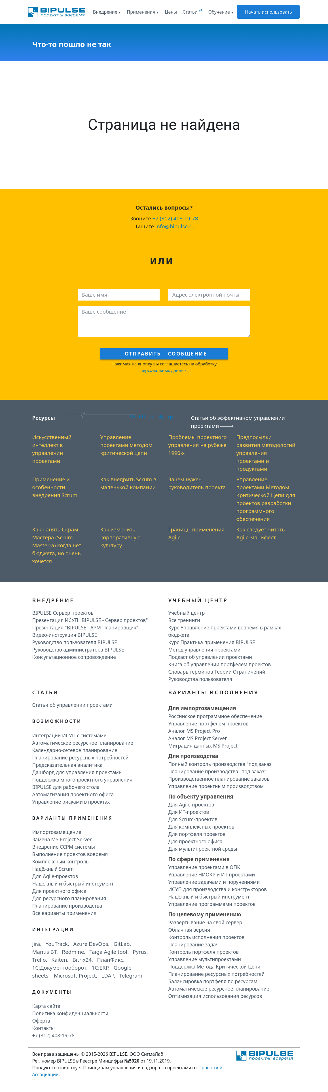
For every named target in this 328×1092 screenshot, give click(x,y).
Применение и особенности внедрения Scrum (55, 487)
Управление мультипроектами (204, 959)
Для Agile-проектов (55, 876)
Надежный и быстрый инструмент (73, 883)
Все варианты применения (64, 913)
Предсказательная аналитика (67, 764)
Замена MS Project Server (62, 839)
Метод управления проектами (204, 649)
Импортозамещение (56, 832)
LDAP (107, 975)
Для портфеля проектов (197, 834)
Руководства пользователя (200, 679)
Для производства (193, 755)
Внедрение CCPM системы (63, 846)
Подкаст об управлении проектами (210, 657)
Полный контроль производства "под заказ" (221, 764)
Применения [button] (141, 12)
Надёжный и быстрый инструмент (209, 896)
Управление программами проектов (212, 904)
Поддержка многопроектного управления (82, 779)
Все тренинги (184, 620)
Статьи (192, 12)
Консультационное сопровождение (74, 657)
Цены (171, 12)
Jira (36, 943)
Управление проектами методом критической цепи (126, 444)
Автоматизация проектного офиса (73, 794)
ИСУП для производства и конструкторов (217, 889)
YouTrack (56, 943)
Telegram (131, 975)
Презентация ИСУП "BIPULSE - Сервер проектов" (90, 620)
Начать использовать (268, 12)
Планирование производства (67, 905)
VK (133, 416)
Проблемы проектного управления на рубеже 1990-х (197, 444)
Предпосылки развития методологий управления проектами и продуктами (265, 452)
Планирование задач (193, 944)
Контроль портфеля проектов (203, 951)
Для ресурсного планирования (69, 898)
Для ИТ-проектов (188, 811)
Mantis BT (44, 951)
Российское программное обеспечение (215, 716)
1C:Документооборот (59, 967)
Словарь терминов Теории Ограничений (216, 671)
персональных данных (163, 370)
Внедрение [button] (105, 12)
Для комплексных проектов (201, 826)
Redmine (73, 951)
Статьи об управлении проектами (72, 704)
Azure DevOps (90, 943)
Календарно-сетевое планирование (74, 750)
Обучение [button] (219, 12)
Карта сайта (46, 1005)
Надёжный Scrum (53, 868)
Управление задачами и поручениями (214, 881)
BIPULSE (118, 1054)
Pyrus (140, 951)
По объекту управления (200, 796)
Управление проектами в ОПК (204, 867)
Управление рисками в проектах (71, 801)
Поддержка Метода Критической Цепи (214, 966)
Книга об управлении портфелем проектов (219, 664)
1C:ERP (100, 967)
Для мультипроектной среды (202, 848)
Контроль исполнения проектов (206, 937)
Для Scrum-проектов (192, 819)
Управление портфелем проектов (208, 723)
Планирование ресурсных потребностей (80, 757)
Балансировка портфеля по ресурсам (212, 981)
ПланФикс (110, 959)
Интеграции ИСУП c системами (69, 735)
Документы (52, 992)
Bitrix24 (82, 959)
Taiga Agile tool (108, 951)
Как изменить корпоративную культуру (120, 537)
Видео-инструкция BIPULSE (64, 634)
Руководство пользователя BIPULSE (74, 642)
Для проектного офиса (59, 890)
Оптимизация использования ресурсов (215, 996)
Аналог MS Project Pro (194, 730)
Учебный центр (186, 612)
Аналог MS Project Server (197, 738)
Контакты (43, 1028)
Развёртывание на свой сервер (205, 922)
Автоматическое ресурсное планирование (82, 742)
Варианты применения (72, 818)
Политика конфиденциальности (70, 1013)
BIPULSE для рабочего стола (66, 787)
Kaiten (59, 959)
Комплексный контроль (60, 861)
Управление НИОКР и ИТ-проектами (211, 874)
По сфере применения (199, 859)
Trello (39, 959)
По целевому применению (204, 914)
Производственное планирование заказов (219, 778)
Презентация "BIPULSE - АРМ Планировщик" (85, 627)
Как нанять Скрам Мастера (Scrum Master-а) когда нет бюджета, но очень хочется (56, 545)
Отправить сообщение (166, 353)
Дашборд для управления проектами (77, 772)
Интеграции (53, 929)
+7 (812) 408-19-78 (175, 218)
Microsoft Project (75, 975)
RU (142, 416)
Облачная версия (189, 929)
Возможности (57, 721)
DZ (151, 416)
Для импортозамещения (202, 708)
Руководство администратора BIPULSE (78, 649)
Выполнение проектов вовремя (70, 854)
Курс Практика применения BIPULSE (211, 642)
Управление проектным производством (216, 786)
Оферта (41, 1020)
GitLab (122, 943)
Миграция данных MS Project (203, 745)
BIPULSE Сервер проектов (63, 612)
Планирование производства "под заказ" (217, 771)
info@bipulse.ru (175, 226)
